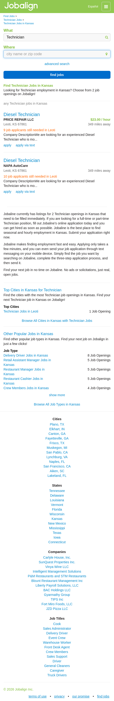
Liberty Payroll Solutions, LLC (57, 585)
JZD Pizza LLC (57, 609)
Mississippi (57, 528)
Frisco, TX (57, 443)
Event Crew (57, 638)
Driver (57, 661)
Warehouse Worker (57, 642)
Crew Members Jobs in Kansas (26, 388)
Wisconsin (57, 514)
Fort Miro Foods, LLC (57, 604)
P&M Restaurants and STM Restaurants (57, 576)
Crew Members (57, 652)
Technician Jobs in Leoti (21, 311)
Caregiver (57, 670)
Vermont (57, 505)
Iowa (57, 537)
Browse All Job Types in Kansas (57, 404)
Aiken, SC (57, 471)
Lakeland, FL (57, 476)
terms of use (37, 696)
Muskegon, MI (57, 448)
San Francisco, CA (57, 466)
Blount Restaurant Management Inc (57, 581)
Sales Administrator (57, 628)
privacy (59, 696)
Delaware (57, 495)
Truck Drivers (57, 675)
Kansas (57, 519)
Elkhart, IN (56, 429)
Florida (57, 509)
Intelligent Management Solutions (57, 571)
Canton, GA (56, 434)
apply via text (25, 145)
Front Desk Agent (57, 647)
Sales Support (57, 656)
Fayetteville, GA (57, 438)
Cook (57, 624)
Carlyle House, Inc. (57, 557)
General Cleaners (57, 666)
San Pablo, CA (57, 452)
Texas (57, 533)
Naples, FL (57, 462)
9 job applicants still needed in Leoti (29, 130)
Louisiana (57, 500)
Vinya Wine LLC (57, 567)
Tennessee (57, 491)
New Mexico (57, 523)
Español (93, 6)
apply (7, 145)
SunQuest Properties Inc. (57, 562)
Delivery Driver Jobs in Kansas (26, 355)
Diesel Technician (22, 114)
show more (57, 395)
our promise (80, 696)
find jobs (57, 75)
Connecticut (57, 542)
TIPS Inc (57, 599)
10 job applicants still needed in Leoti (30, 176)
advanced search (57, 64)
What (8, 30)
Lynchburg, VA (57, 457)
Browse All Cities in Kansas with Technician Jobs (57, 321)
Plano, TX (57, 424)
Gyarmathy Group (57, 595)
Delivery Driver (57, 633)
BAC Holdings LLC (57, 590)
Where (9, 47)
